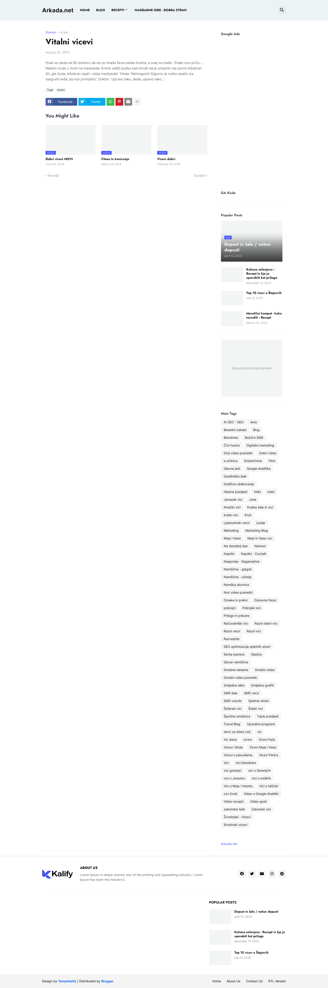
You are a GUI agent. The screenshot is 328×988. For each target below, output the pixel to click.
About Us (233, 981)
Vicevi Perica (268, 755)
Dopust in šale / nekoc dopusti (256, 911)
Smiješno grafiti (262, 685)
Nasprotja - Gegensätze (241, 561)
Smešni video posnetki (240, 677)
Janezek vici (233, 499)
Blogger (107, 981)
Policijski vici (251, 608)
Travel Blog (232, 724)
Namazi (260, 546)
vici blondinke (246, 763)
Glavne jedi (232, 468)
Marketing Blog (256, 530)
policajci (230, 608)
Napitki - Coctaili (253, 554)
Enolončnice (253, 461)
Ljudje (260, 523)
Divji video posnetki (238, 453)
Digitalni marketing (260, 445)
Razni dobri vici (266, 623)
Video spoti (258, 801)
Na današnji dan (236, 546)
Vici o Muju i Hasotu (238, 786)
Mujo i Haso (232, 538)
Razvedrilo (231, 639)
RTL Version (277, 981)
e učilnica (231, 461)
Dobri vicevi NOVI (59, 159)
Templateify (67, 981)
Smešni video (265, 670)
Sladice (256, 654)
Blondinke (231, 437)
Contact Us (254, 981)
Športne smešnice (237, 716)
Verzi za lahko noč (237, 732)
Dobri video (267, 453)
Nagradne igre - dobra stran (161, 10)
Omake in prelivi (236, 600)
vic (259, 732)
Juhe (252, 499)
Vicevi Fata (267, 739)
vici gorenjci (232, 770)
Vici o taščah (268, 786)
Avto (253, 422)
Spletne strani (258, 701)
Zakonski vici (261, 809)
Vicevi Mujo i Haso (262, 747)
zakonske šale (234, 809)
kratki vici (231, 515)
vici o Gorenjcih (259, 770)
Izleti (270, 492)
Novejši (53, 175)
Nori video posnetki (238, 592)
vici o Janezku (234, 778)
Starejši (199, 175)
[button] (282, 10)
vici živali (230, 794)
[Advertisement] (251, 107)
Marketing (231, 530)
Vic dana (230, 739)
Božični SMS (254, 437)
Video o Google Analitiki (261, 794)
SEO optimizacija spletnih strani (247, 646)
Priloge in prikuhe (236, 616)
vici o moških (261, 778)
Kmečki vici (232, 507)
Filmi (272, 461)
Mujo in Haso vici (259, 538)
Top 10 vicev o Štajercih (264, 293)
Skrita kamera (234, 654)
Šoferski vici (233, 708)
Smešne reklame (236, 670)
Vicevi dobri (166, 159)
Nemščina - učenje (237, 577)
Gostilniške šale (235, 476)
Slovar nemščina (236, 662)
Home (85, 10)
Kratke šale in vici (260, 507)
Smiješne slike (234, 685)
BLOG (100, 10)
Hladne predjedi (235, 492)
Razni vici (254, 631)
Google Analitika (259, 468)
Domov (51, 32)
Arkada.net (58, 10)
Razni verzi (232, 631)
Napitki (229, 554)
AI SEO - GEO (234, 422)
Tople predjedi (267, 716)
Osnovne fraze (265, 600)
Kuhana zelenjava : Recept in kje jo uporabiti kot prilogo (261, 273)
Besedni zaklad (235, 430)
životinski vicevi (235, 825)
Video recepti (233, 801)
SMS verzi (251, 693)
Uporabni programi (261, 724)
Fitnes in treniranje (115, 159)
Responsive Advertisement (252, 368)
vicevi (64, 32)
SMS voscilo (233, 701)
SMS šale (230, 693)
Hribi (257, 492)
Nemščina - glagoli (237, 569)
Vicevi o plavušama (238, 755)
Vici (226, 763)
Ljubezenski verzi (237, 523)
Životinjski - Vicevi (237, 817)
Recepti (117, 10)
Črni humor (232, 445)
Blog (256, 430)
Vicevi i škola (233, 747)
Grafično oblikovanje (239, 484)
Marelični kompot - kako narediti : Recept (264, 315)
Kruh (248, 515)
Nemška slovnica (236, 585)
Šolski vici (255, 708)
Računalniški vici (236, 623)
